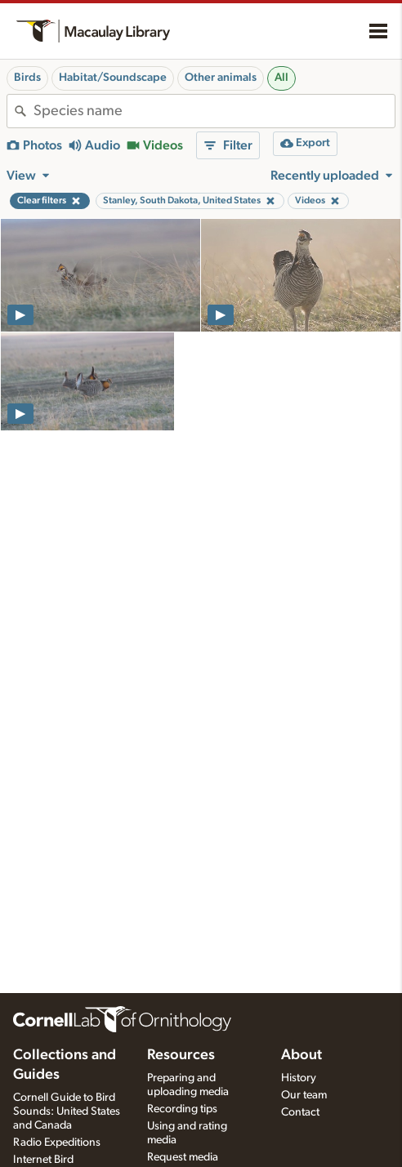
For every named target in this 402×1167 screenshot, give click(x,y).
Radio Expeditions (56, 1142)
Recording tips (182, 1109)
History (298, 1078)
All (281, 77)
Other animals (221, 77)
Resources (181, 1055)
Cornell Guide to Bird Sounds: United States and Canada (66, 1111)
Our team (304, 1095)
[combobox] (214, 111)
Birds (27, 77)
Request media (182, 1157)
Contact (300, 1112)
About (301, 1055)
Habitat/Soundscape (113, 77)
